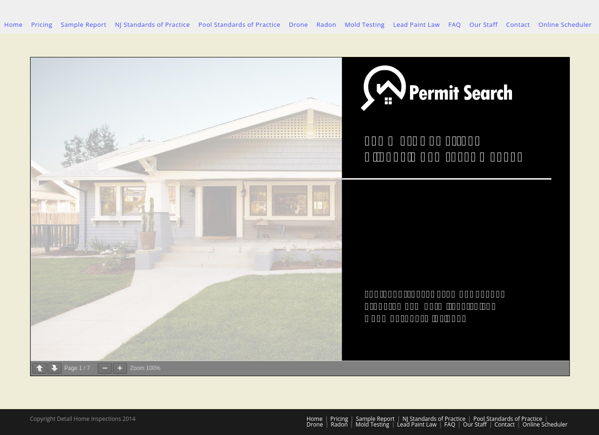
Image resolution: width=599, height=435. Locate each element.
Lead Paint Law (416, 424)
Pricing (339, 419)
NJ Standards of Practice (433, 419)
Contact (505, 424)
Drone (315, 424)
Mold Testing (372, 424)
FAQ (449, 424)
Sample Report (375, 419)
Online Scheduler (544, 424)
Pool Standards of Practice (507, 419)
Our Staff (475, 424)
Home (315, 419)
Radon (339, 424)
